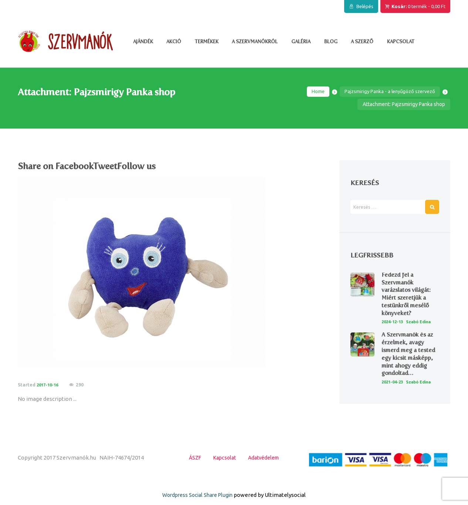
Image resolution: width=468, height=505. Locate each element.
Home (311, 92)
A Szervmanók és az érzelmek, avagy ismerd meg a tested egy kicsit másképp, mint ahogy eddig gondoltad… (409, 361)
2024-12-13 (393, 322)
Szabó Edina (423, 322)
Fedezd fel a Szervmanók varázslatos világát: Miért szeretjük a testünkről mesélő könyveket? (407, 294)
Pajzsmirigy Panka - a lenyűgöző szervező (387, 92)
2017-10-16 (49, 385)
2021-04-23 (393, 389)
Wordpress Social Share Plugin (198, 500)
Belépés (364, 6)
